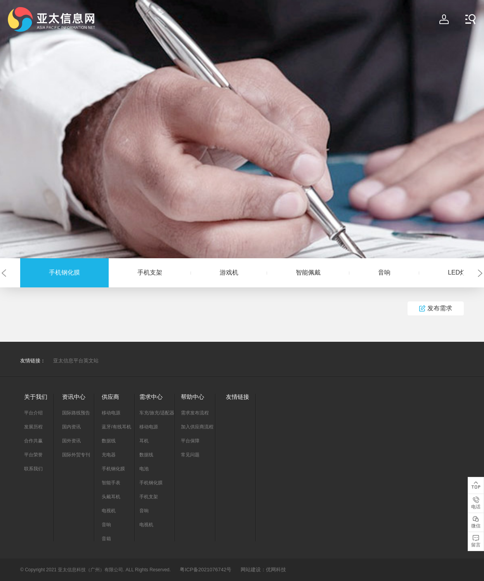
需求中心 (151, 396)
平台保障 (190, 441)
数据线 (109, 441)
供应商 (110, 396)
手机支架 (149, 272)
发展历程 (33, 427)
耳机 (144, 441)
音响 (384, 272)
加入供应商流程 (197, 427)
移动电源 (111, 413)
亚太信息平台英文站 (76, 361)
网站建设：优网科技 (263, 569)
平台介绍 (33, 413)
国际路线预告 (76, 413)
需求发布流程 (195, 413)
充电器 (109, 454)
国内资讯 (71, 427)
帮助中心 (192, 396)
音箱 (106, 538)
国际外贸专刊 (76, 454)
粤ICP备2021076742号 (205, 569)
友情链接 (237, 396)
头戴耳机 (111, 496)
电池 (144, 468)
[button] (4, 272)
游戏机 (229, 272)
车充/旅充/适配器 (157, 413)
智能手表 (111, 482)
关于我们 (35, 396)
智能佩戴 (308, 272)
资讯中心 (73, 396)
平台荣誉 (33, 454)
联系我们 (33, 468)
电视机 (109, 510)
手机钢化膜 (64, 272)
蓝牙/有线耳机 (116, 427)
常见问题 (190, 454)
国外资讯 (71, 441)
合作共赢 (33, 441)
